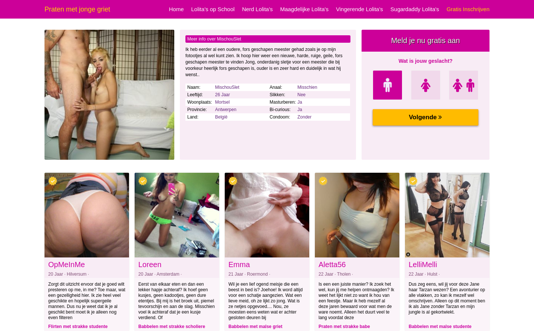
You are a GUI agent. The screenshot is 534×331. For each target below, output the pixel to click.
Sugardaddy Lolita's (414, 9)
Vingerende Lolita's (359, 9)
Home (176, 9)
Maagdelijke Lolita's (304, 9)
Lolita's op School (213, 9)
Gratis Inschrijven (468, 9)
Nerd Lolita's (257, 9)
